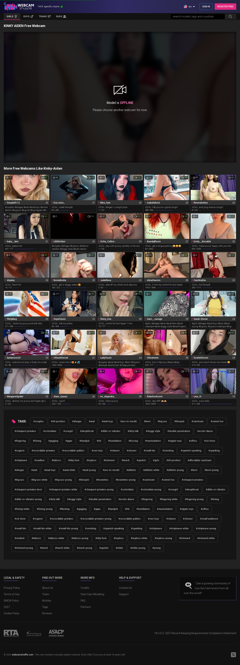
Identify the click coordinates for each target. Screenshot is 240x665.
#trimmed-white (206, 538)
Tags (45, 607)
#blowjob (179, 421)
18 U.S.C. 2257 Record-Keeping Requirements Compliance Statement (195, 633)
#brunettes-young (125, 480)
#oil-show (209, 441)
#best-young (211, 470)
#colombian (49, 431)
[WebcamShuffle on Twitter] (233, 655)
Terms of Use (12, 594)
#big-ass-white (39, 480)
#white (119, 548)
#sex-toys (97, 450)
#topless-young (163, 538)
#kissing (133, 441)
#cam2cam (197, 421)
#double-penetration (178, 431)
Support (124, 594)
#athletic (131, 470)
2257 (7, 607)
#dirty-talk (133, 431)
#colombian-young (151, 489)
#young (156, 548)
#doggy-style (153, 431)
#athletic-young (175, 470)
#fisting (37, 441)
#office (193, 441)
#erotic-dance (205, 431)
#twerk (125, 460)
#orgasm (19, 450)
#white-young (137, 548)
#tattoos (56, 460)
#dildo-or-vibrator (110, 431)
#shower (131, 450)
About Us (47, 588)
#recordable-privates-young (95, 518)
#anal (91, 421)
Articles (46, 600)
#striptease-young (206, 528)
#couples (38, 421)
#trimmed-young (24, 548)
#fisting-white (22, 509)
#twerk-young (84, 548)
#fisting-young (44, 509)
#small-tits (149, 450)
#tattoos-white (56, 538)
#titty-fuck (73, 460)
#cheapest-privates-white (63, 489)
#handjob (84, 441)
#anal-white (69, 470)
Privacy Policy (12, 588)
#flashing (64, 509)
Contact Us (125, 588)
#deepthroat (87, 431)
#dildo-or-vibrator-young (28, 499)
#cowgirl (68, 431)
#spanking (214, 450)
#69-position (58, 421)
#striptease (21, 460)
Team (45, 594)
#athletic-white (151, 470)
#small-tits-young (68, 528)
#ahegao (77, 421)
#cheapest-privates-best (28, 489)
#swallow (39, 460)
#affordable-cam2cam (199, 460)
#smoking (168, 450)
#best (147, 421)
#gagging (53, 441)
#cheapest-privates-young (99, 489)
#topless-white (139, 538)
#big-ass (162, 421)
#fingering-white (169, 499)
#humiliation (114, 441)
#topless (91, 460)
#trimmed (109, 460)
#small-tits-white (42, 528)
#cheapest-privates (25, 431)
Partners (86, 607)
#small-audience (209, 518)
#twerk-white (62, 548)
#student (19, 538)
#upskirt (141, 460)
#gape (68, 441)
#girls (156, 460)
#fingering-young (194, 499)
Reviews (47, 613)
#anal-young (89, 470)
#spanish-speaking (191, 450)
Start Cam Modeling (92, 594)
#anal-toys (107, 421)
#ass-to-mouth (128, 421)
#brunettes (102, 480)
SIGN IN (206, 6)
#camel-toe (217, 421)
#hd (99, 441)
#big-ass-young (63, 480)
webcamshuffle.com (22, 654)
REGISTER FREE (225, 6)
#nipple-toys (175, 441)
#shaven (114, 450)
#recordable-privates (43, 450)
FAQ (83, 600)
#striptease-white (179, 528)
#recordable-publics (73, 450)
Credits (85, 588)
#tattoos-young (79, 538)
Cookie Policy (11, 613)
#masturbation (153, 441)
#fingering (20, 441)
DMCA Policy (11, 600)
